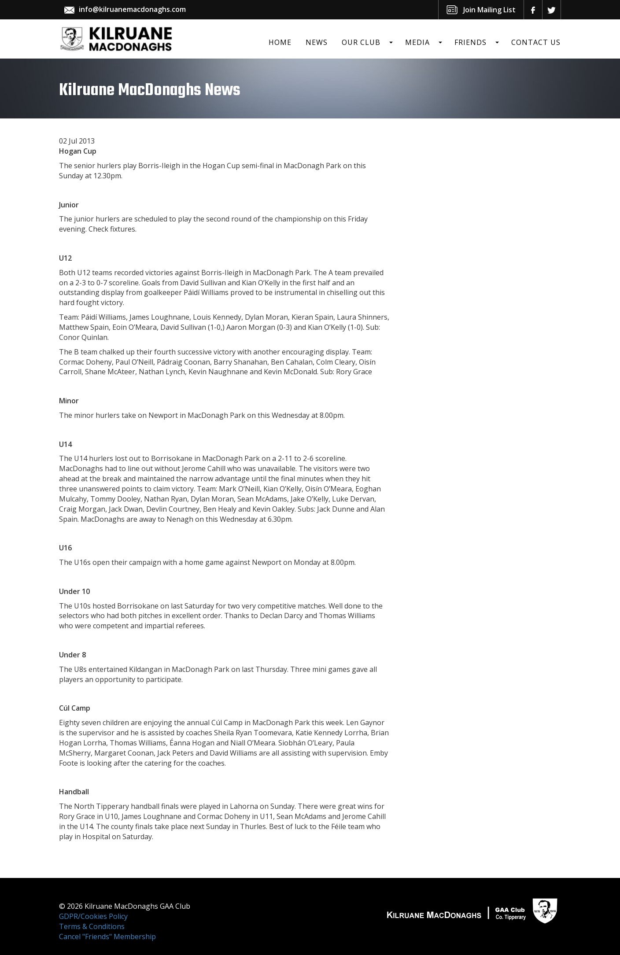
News (317, 42)
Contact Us (536, 42)
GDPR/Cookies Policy (93, 916)
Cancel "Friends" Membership (107, 936)
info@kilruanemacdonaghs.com (132, 9)
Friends (470, 42)
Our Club (361, 42)
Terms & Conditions (92, 926)
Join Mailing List (489, 10)
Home (280, 42)
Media (417, 42)
